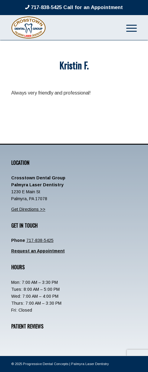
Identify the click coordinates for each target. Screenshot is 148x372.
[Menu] (128, 27)
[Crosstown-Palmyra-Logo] (61, 27)
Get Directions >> (28, 209)
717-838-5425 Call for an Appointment (76, 7)
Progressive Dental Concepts (45, 364)
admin (95, 78)
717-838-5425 (40, 240)
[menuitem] (128, 27)
